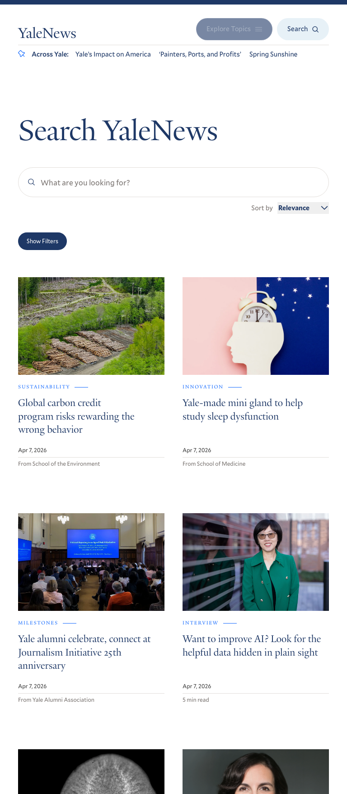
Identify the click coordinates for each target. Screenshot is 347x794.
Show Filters (42, 241)
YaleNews (47, 34)
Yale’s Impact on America (113, 54)
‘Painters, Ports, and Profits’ (200, 54)
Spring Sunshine (273, 54)
